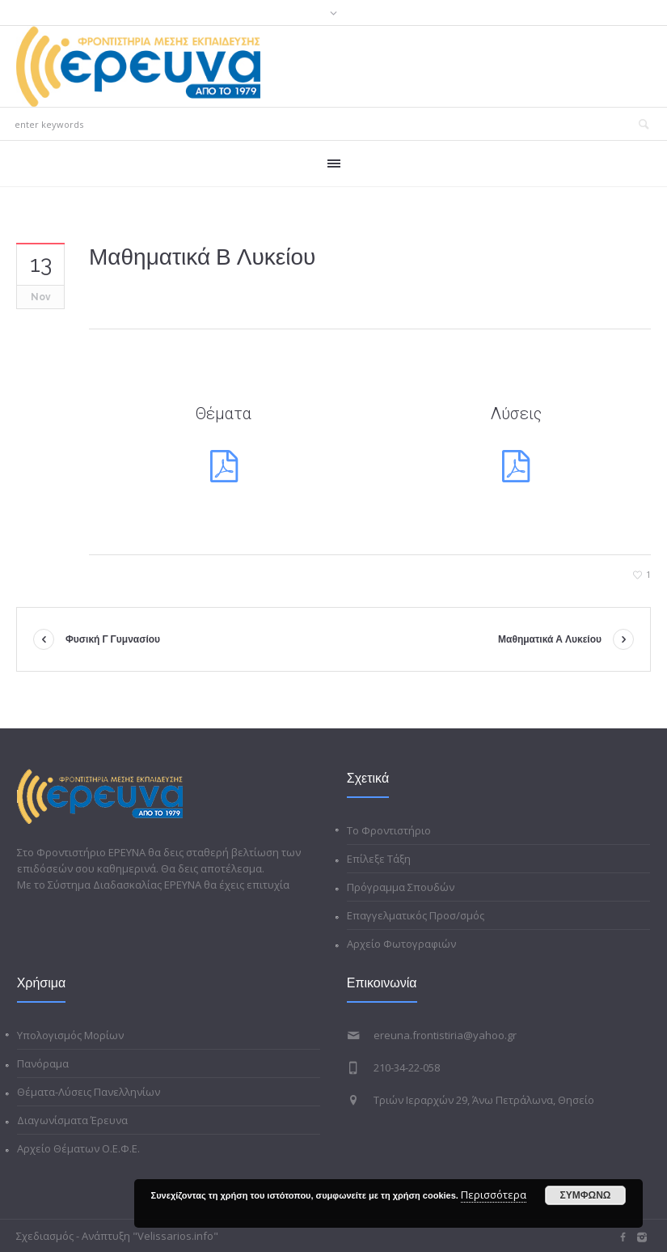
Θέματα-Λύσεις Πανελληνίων (88, 1091)
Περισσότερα (493, 1194)
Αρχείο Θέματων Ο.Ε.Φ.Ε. (78, 1148)
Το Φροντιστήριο (389, 830)
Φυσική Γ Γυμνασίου (112, 639)
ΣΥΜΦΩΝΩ (585, 1195)
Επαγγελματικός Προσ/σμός (415, 915)
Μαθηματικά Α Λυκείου (550, 639)
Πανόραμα (43, 1063)
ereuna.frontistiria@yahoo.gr (445, 1035)
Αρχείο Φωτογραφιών (401, 943)
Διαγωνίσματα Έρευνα (72, 1120)
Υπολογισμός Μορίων (70, 1035)
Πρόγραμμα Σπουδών (400, 887)
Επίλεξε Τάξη (379, 858)
